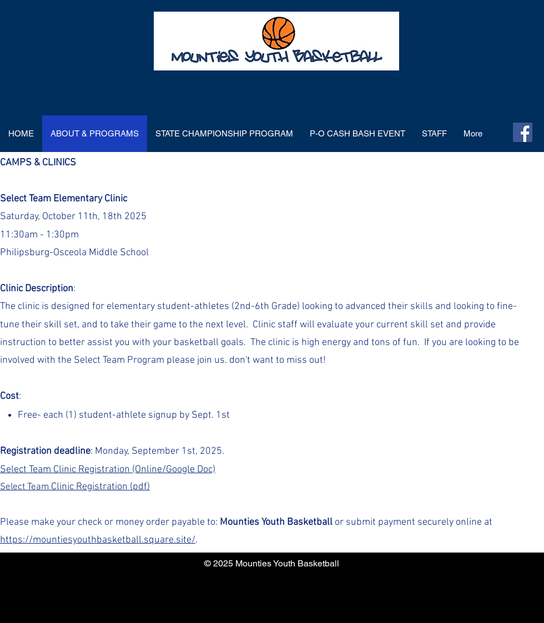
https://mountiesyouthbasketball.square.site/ (97, 540)
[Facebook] (522, 132)
